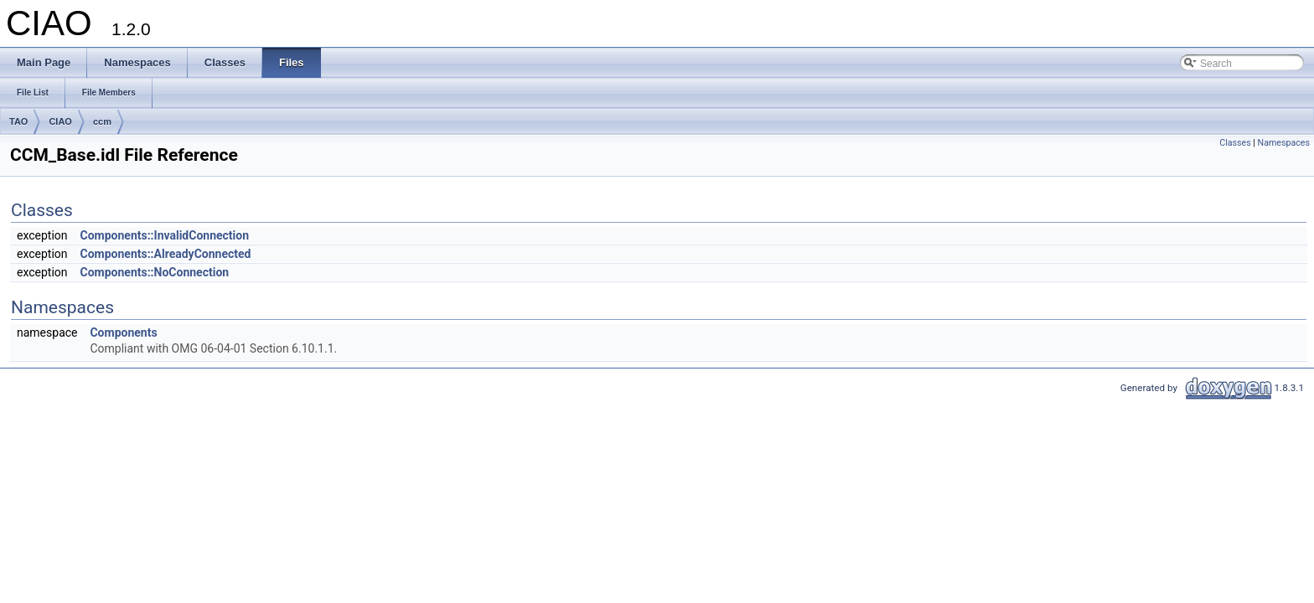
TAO (18, 121)
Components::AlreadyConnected (165, 253)
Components (123, 332)
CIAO (60, 121)
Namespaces (1284, 142)
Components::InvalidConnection (165, 235)
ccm (102, 121)
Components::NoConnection (155, 272)
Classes (1234, 142)
